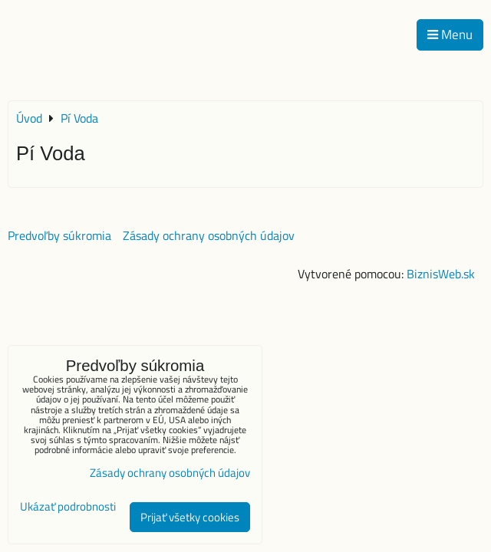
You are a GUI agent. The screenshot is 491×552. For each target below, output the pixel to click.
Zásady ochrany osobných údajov (209, 235)
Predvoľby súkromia (59, 235)
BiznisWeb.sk (441, 273)
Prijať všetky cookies (189, 517)
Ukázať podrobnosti (68, 507)
